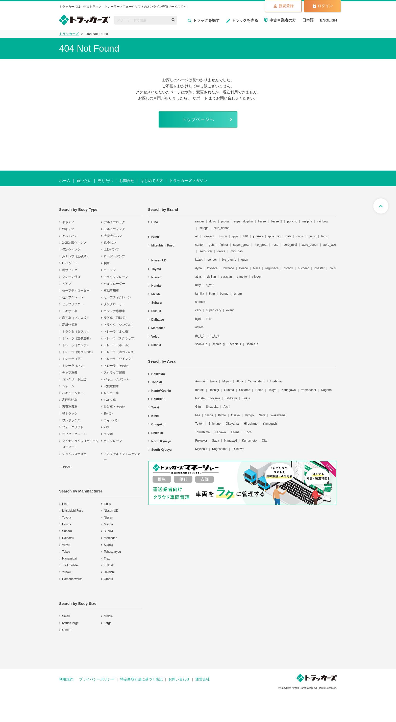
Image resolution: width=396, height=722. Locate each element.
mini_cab (237, 252)
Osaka (235, 416)
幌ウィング (69, 270)
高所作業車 (69, 325)
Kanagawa (289, 390)
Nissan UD (111, 511)
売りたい (105, 181)
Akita (239, 382)
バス (107, 427)
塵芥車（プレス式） (75, 318)
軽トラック (69, 414)
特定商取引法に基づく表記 (141, 680)
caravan (226, 277)
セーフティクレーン (117, 298)
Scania (108, 545)
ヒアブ (66, 284)
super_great (241, 245)
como (312, 237)
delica (221, 252)
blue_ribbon (222, 228)
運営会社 (202, 680)
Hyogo (249, 416)
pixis (333, 268)
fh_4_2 (200, 336)
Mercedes (110, 538)
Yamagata (255, 382)
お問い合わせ (179, 680)
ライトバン (111, 421)
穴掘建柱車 (111, 386)
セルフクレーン (72, 298)
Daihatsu (68, 538)
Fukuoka (201, 441)
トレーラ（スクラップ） (120, 339)
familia (199, 294)
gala (288, 237)
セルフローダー (114, 284)
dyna (198, 268)
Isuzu (107, 504)
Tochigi (214, 390)
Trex (107, 559)
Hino (65, 504)
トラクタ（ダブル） (75, 332)
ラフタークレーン (74, 434)
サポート (200, 98)
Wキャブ (68, 229)
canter (199, 245)
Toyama (215, 399)
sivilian (211, 277)
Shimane (214, 424)
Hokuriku (157, 399)
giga (235, 237)
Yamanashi (308, 390)
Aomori (200, 382)
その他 (66, 467)
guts (212, 245)
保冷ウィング (71, 250)
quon (244, 260)
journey (258, 237)
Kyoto (222, 416)
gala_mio (274, 237)
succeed (303, 268)
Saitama (244, 390)
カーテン (110, 270)
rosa (275, 245)
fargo (324, 237)
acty (198, 285)
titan (212, 294)
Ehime (235, 432)
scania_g (218, 344)
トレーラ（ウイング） (119, 359)
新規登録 (283, 6)
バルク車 (110, 400)
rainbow (322, 222)
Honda (66, 525)
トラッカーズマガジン (188, 181)
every (230, 311)
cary (198, 311)
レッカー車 (111, 393)
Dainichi (109, 572)
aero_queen (310, 245)
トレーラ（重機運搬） (77, 339)
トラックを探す (203, 20)
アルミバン (69, 236)
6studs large (70, 623)
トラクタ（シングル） (119, 325)
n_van (210, 285)
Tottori (199, 424)
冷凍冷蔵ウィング (74, 243)
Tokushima (202, 432)
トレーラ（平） (72, 359)
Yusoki (66, 572)
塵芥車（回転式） (116, 318)
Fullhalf (109, 566)
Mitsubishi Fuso (72, 511)
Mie (197, 416)
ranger (199, 222)
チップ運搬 (69, 373)
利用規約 (66, 680)
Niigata (200, 399)
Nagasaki (230, 441)
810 (245, 237)
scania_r (235, 344)
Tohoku (156, 382)
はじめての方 (151, 181)
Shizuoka (212, 407)
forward (209, 237)
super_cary (213, 311)
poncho (292, 222)
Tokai (155, 408)
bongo (224, 294)
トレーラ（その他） (117, 366)
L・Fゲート (70, 263)
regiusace (272, 268)
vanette (242, 277)
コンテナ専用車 (114, 311)
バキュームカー (72, 393)
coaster (319, 268)
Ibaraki (199, 390)
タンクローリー (114, 304)
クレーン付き (71, 277)
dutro (212, 222)
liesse (262, 222)
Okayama (232, 424)
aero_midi (290, 245)
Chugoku (157, 425)
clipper (256, 277)
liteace (243, 268)
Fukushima (274, 382)
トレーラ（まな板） (117, 332)
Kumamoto (249, 441)
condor (212, 260)
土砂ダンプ (111, 250)
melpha (307, 222)
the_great (261, 245)
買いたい (84, 181)
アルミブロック (114, 222)
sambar (200, 302)
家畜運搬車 (69, 407)
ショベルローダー (74, 454)
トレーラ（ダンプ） (75, 345)
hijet (198, 319)
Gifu (198, 407)
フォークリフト (72, 427)
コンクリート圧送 (74, 380)
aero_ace (329, 245)
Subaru (67, 531)
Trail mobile (70, 566)
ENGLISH (328, 20)
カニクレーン (113, 441)
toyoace (212, 268)
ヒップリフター (72, 304)
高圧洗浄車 (69, 400)
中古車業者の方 (282, 20)
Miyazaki (201, 449)
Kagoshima (219, 449)
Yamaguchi (270, 424)
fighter (224, 245)
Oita (264, 441)
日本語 (308, 20)
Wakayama (278, 416)
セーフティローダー (75, 291)
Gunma (229, 390)
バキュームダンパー (117, 380)
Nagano (326, 390)
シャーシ (68, 386)
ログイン (322, 6)
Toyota (66, 518)
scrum (238, 294)
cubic (300, 237)
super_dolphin (243, 222)
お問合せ (126, 181)
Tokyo (272, 390)
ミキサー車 (69, 311)
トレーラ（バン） (74, 366)
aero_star (206, 252)
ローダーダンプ (114, 257)
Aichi (227, 407)
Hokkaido (158, 374)
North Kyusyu (161, 442)
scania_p (201, 344)
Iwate (213, 382)
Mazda (108, 525)
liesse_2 (276, 222)
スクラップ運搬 (114, 373)
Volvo (65, 545)
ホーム (64, 181)
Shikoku (157, 433)
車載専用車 (111, 291)
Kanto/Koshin (161, 391)
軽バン (108, 414)
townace (228, 268)
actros (199, 327)
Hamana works (72, 579)
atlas (198, 277)
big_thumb (229, 260)
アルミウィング (114, 229)
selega (204, 228)
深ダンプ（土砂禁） (75, 257)
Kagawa (220, 432)
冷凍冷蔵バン (113, 236)
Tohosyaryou (112, 552)
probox (288, 268)
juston (223, 237)
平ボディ (68, 222)
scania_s (252, 344)
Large (108, 623)
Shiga (209, 416)
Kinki (155, 416)
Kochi (248, 432)
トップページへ (198, 119)
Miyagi (226, 382)
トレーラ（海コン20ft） (78, 352)
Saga (215, 441)
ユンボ (108, 434)
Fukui (246, 399)
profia (225, 222)
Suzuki (108, 531)
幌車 (107, 263)
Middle (108, 616)
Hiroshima (250, 424)
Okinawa (238, 449)
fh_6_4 (214, 336)
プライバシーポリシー (96, 680)
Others (108, 579)
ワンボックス (71, 421)
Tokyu (66, 552)
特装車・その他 (114, 407)
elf (197, 237)
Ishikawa (231, 399)
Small (66, 616)
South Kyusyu (161, 450)
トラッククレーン (116, 277)
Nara (262, 416)
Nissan (108, 518)
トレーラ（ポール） (117, 345)
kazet (199, 260)
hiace (256, 268)
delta (209, 319)
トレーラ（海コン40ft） (120, 352)
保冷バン (110, 243)
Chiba (259, 390)
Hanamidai (69, 559)
